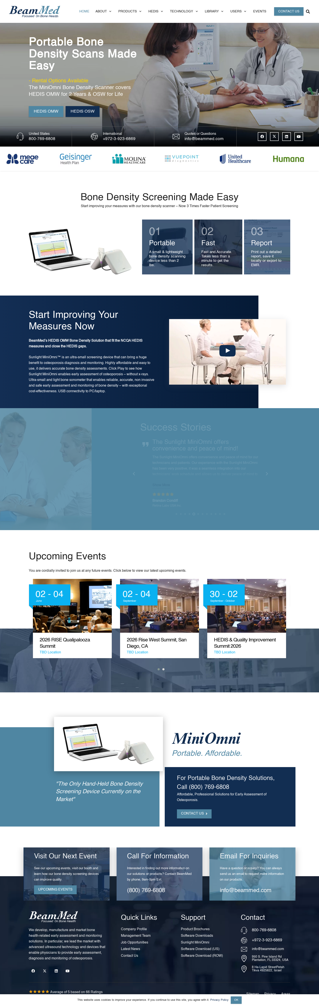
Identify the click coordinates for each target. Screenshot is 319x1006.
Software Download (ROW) (202, 956)
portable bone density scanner (192, 451)
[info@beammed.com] (246, 949)
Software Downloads (197, 936)
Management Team (136, 936)
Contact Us (129, 956)
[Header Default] (34, 11)
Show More (155, 478)
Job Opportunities (134, 942)
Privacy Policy (219, 1000)
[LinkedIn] (286, 136)
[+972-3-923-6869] (246, 940)
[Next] (261, 474)
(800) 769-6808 (146, 899)
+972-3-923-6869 (119, 139)
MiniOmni (160, 451)
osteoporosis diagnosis (53, 363)
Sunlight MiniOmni (34, 357)
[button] (109, 11)
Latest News (130, 949)
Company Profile (134, 929)
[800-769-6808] (246, 930)
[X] (274, 136)
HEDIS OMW (49, 341)
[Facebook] (262, 136)
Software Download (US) (200, 949)
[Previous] (128, 474)
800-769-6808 (42, 139)
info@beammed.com (204, 139)
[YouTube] (298, 136)
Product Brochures (195, 929)
